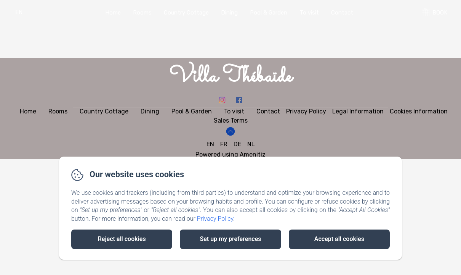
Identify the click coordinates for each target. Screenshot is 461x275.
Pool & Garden (268, 12)
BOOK (439, 12)
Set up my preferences (230, 239)
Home (113, 12)
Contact (342, 12)
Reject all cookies (122, 239)
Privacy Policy (215, 218)
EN (210, 144)
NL (251, 144)
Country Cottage (186, 12)
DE (237, 144)
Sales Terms (231, 120)
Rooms (142, 12)
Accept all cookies (339, 239)
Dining (229, 12)
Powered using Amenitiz (230, 154)
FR (223, 144)
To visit (309, 12)
